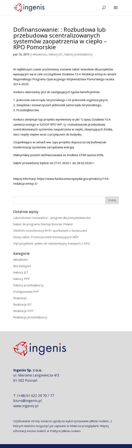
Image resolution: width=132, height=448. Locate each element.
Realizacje (20, 298)
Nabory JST (55, 54)
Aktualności (40, 54)
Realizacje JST (22, 304)
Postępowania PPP (26, 291)
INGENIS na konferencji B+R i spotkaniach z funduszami (50, 230)
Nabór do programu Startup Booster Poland (42, 224)
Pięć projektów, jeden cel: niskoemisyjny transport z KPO (51, 243)
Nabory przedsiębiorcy (78, 54)
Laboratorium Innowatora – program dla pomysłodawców (52, 218)
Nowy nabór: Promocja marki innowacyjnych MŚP (45, 237)
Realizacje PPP (23, 311)
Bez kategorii (22, 266)
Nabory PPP (21, 279)
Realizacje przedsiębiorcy (30, 317)
